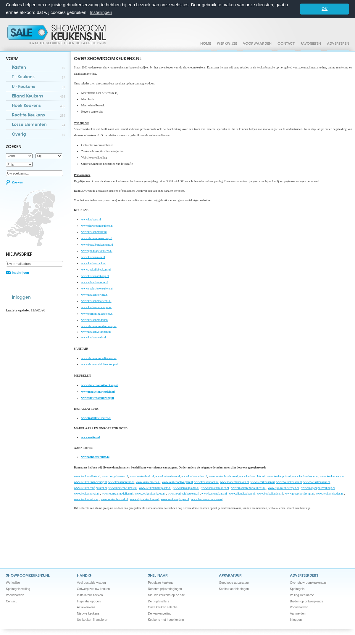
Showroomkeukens (57, 34)
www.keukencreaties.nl (215, 487)
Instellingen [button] (101, 12)
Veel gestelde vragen (91, 582)
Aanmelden (298, 613)
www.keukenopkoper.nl (175, 498)
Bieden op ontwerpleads (306, 601)
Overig (38, 134)
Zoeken (17, 182)
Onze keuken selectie (163, 607)
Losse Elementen (38, 125)
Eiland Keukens (38, 96)
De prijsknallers (158, 601)
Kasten (38, 68)
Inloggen (21, 297)
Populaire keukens (160, 582)
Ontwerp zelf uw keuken (93, 588)
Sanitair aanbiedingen (234, 588)
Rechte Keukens (38, 115)
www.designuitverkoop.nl (150, 493)
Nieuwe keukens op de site (166, 594)
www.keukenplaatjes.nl (329, 493)
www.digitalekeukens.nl (144, 498)
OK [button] (324, 9)
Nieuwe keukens (88, 613)
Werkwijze (227, 43)
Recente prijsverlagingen (165, 588)
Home (205, 43)
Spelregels (297, 588)
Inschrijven (20, 272)
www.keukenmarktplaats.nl (155, 487)
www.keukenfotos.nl (86, 498)
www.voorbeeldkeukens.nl (183, 493)
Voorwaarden (257, 43)
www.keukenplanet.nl (186, 487)
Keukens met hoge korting (166, 619)
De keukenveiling (160, 613)
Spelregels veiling (18, 588)
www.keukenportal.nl (86, 493)
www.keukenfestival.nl (114, 498)
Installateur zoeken (90, 594)
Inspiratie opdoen (89, 601)
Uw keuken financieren (92, 619)
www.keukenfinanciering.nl (90, 481)
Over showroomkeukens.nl (308, 582)
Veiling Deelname (302, 594)
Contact (286, 43)
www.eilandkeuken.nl (242, 493)
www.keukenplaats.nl (214, 493)
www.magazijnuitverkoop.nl (318, 487)
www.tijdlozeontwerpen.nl (283, 487)
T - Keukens (38, 77)
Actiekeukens (86, 607)
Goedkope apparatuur (234, 582)
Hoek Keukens (38, 106)
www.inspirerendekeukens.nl (248, 487)
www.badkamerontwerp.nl (206, 498)
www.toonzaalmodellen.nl (117, 493)
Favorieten (311, 43)
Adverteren (338, 43)
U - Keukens (38, 87)
